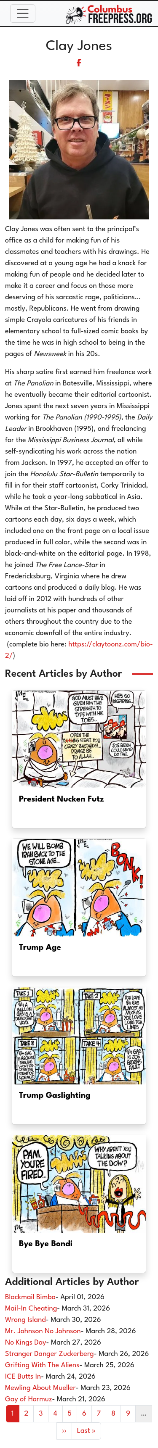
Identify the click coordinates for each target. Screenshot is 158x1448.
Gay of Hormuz (28, 1399)
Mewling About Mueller (40, 1388)
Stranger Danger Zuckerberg (49, 1354)
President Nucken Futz (61, 799)
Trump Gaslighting (55, 1096)
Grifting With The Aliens (42, 1365)
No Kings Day (25, 1342)
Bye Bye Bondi (45, 1244)
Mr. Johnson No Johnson (43, 1331)
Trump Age (40, 948)
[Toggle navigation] (22, 13)
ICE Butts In (23, 1376)
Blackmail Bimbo (30, 1297)
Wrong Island (25, 1320)
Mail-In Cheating (31, 1308)
